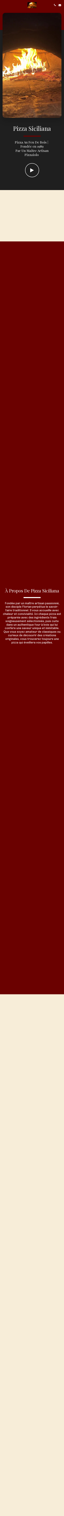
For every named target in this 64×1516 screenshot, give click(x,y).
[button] (4, 5)
